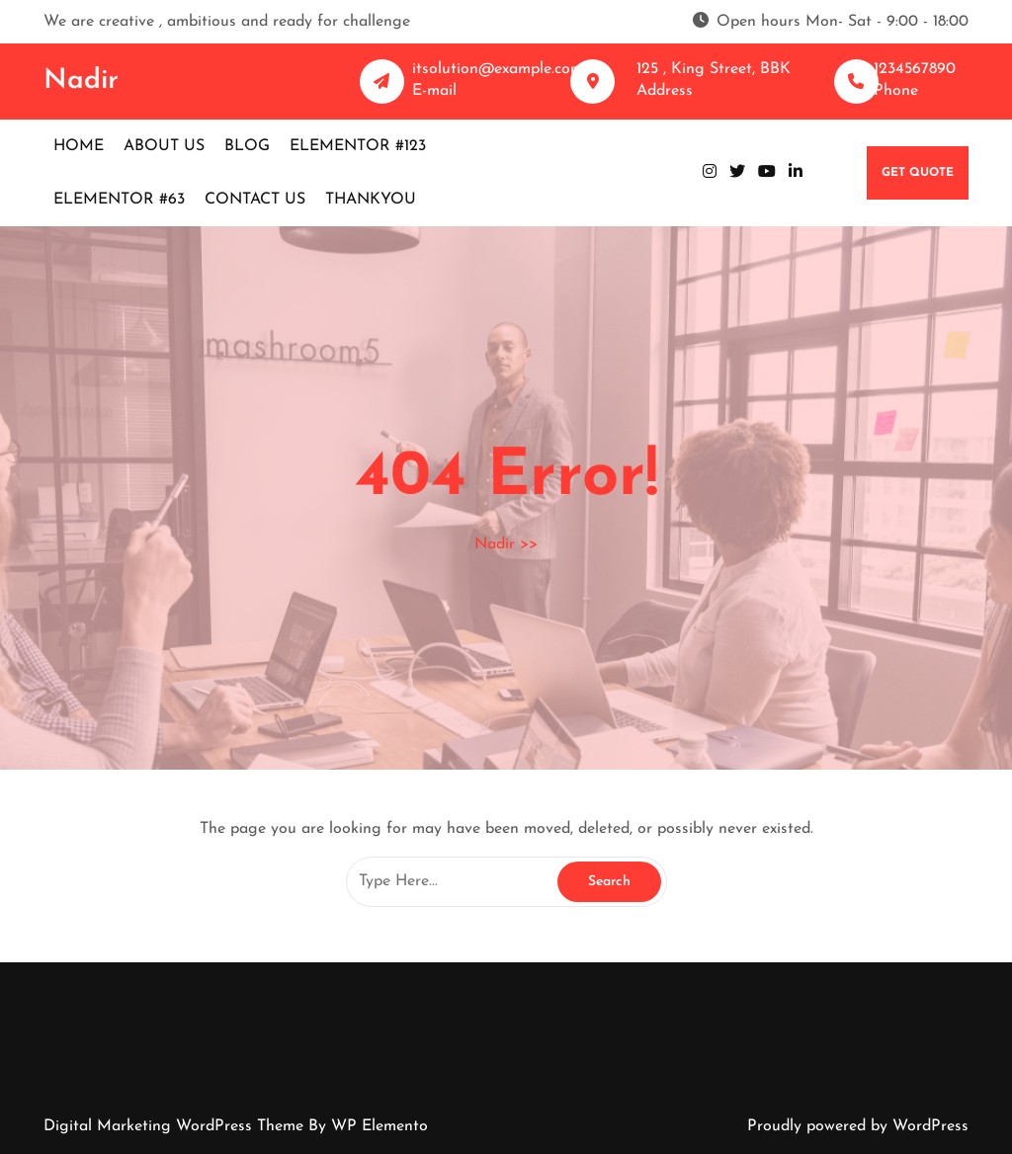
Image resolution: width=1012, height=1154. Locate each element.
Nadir (81, 81)
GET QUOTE (918, 173)
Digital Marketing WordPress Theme (175, 1126)
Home (78, 146)
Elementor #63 (119, 199)
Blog (247, 146)
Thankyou (370, 199)
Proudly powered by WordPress (858, 1126)
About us (164, 146)
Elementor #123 (358, 146)
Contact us (255, 199)
